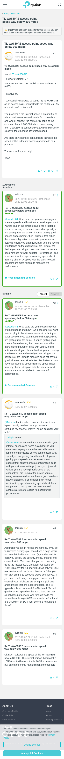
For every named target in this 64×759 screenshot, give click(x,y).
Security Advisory (54, 719)
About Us (7, 705)
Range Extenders (12, 13)
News (48, 711)
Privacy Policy (8, 719)
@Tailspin (9, 422)
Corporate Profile (10, 711)
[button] (56, 171)
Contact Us (7, 715)
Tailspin (19, 194)
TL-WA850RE (19, 74)
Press (49, 705)
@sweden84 (11, 219)
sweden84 (20, 52)
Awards (49, 715)
